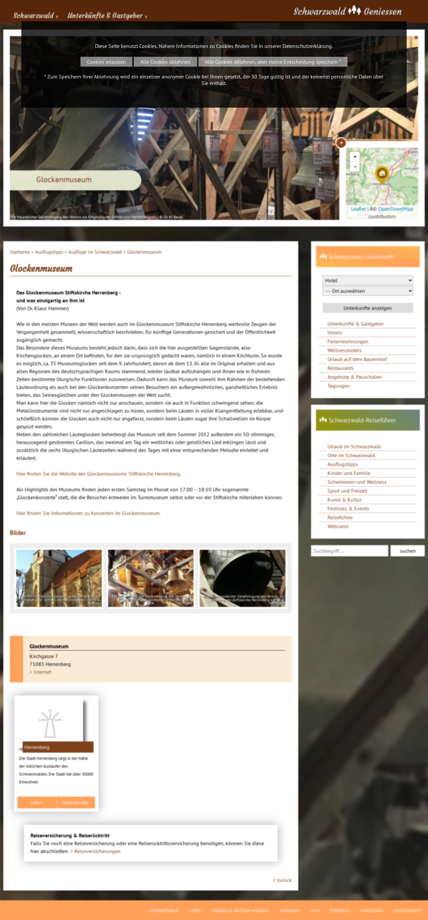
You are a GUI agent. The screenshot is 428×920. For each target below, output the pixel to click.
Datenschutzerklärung (307, 46)
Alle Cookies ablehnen (165, 61)
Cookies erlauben (106, 61)
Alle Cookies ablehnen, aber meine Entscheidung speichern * (273, 61)
